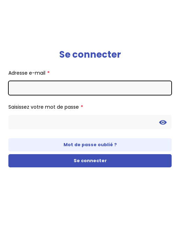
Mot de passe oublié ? (90, 145)
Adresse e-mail (26, 72)
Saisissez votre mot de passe (43, 106)
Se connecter (90, 161)
